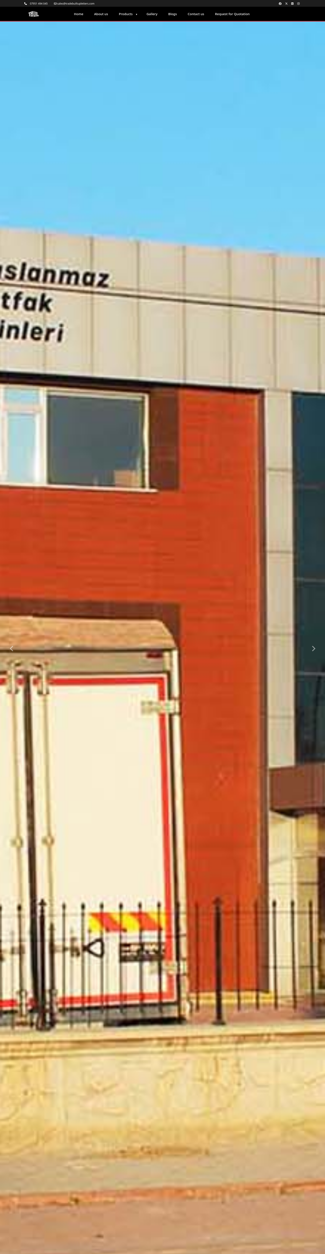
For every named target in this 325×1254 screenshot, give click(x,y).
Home (78, 14)
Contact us (196, 14)
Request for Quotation (232, 14)
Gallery (151, 14)
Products (126, 14)
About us (101, 14)
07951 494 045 (36, 3)
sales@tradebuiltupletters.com (74, 3)
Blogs (172, 14)
